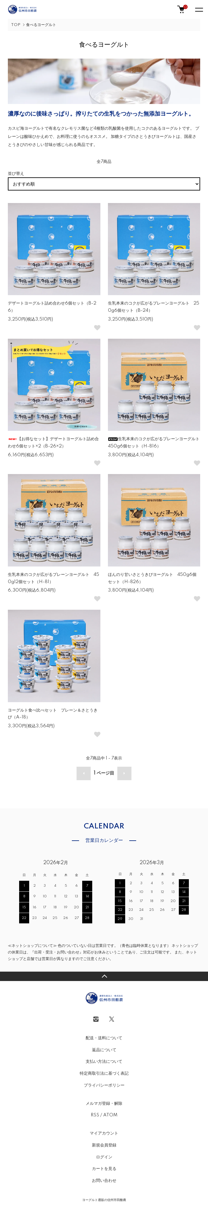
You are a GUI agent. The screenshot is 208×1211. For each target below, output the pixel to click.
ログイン (104, 1157)
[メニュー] (198, 9)
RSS (95, 1115)
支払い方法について (104, 1061)
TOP (15, 25)
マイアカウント (104, 1133)
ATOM (110, 1115)
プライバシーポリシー (104, 1085)
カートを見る (104, 1169)
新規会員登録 (104, 1145)
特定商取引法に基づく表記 (104, 1073)
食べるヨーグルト (41, 25)
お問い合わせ (104, 1180)
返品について (104, 1050)
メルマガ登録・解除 (104, 1103)
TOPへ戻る (104, 976)
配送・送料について (104, 1038)
